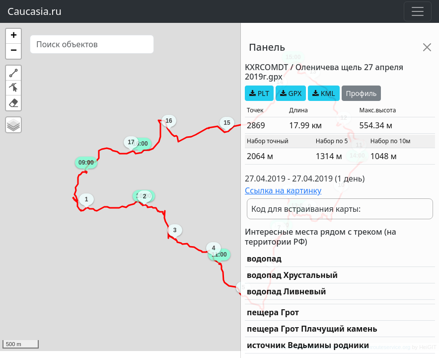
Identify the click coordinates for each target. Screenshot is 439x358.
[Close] (427, 47)
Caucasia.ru (34, 11)
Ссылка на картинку (283, 190)
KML (323, 93)
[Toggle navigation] (418, 11)
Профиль (361, 93)
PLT (259, 93)
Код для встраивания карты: (306, 208)
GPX (290, 93)
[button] (13, 36)
